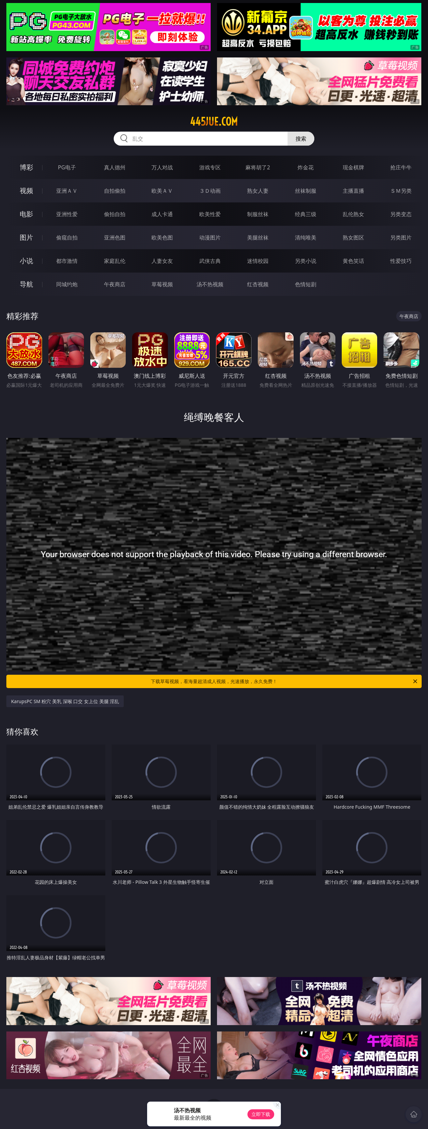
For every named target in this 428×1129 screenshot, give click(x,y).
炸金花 (306, 167)
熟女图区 (353, 237)
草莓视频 (162, 284)
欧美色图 (162, 237)
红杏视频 (258, 284)
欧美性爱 (210, 214)
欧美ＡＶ (162, 190)
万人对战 (162, 167)
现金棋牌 (353, 167)
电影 (26, 213)
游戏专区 (210, 167)
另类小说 (305, 261)
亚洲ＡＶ (67, 190)
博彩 (26, 167)
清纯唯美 (305, 237)
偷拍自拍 (114, 214)
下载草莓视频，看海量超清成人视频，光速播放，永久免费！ (284, 681)
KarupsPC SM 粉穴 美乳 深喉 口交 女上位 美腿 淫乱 (65, 701)
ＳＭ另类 (401, 190)
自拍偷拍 (114, 190)
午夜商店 (114, 284)
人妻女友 (162, 261)
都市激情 (67, 261)
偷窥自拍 (67, 237)
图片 (26, 237)
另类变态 (401, 214)
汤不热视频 (210, 284)
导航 (26, 284)
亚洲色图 (114, 237)
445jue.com (214, 121)
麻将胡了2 (257, 167)
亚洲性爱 (67, 214)
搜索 (301, 138)
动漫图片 (210, 237)
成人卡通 (162, 214)
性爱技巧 (401, 261)
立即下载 (260, 1114)
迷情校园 (258, 261)
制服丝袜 (258, 214)
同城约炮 (67, 284)
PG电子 (67, 167)
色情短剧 (305, 284)
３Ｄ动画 (210, 190)
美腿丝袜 (258, 237)
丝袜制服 (305, 190)
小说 (26, 260)
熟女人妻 (258, 190)
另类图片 (401, 237)
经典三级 (305, 214)
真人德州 (114, 167)
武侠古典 (210, 261)
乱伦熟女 (353, 214)
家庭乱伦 (114, 261)
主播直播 (353, 190)
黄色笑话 (353, 261)
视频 (26, 190)
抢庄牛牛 (401, 167)
